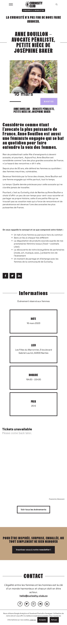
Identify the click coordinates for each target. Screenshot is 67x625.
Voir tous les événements (33, 509)
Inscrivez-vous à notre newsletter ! (33, 549)
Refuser (54, 620)
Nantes (49, 101)
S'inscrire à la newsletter (33, 10)
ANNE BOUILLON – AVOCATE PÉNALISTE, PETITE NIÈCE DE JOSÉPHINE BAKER (34, 110)
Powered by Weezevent (56, 499)
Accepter (42, 620)
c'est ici (33, 620)
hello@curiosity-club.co (34, 595)
